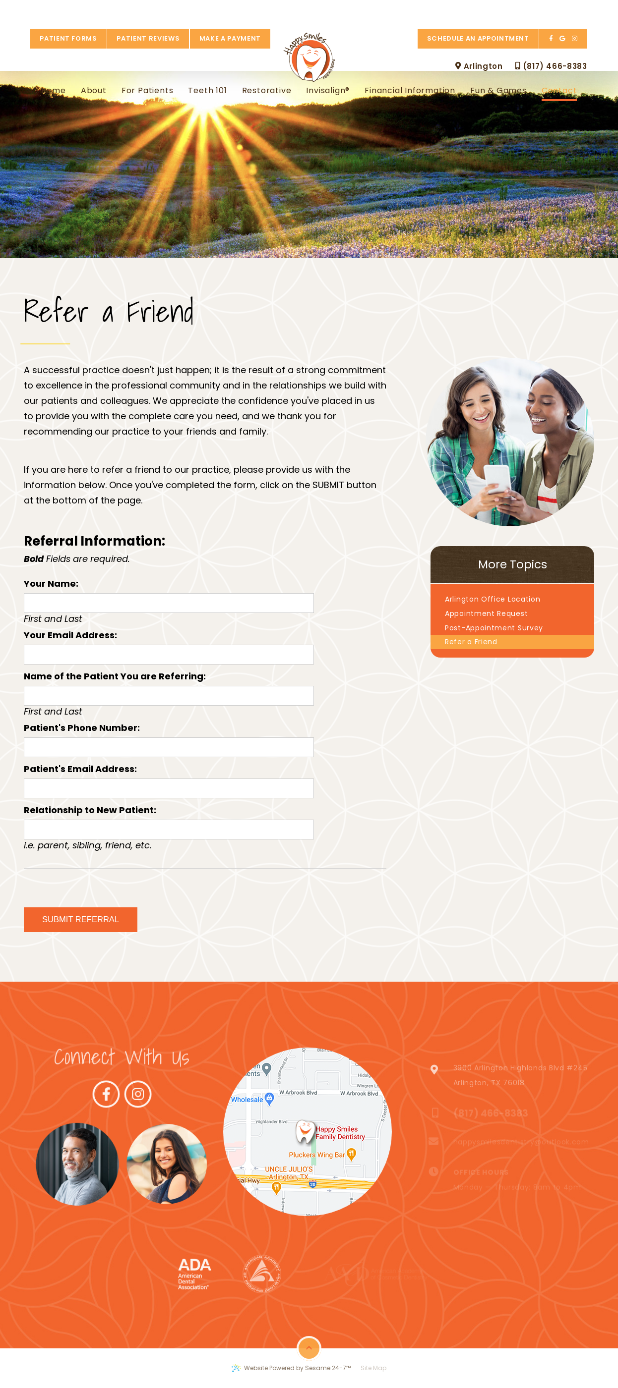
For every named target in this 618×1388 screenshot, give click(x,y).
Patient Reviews (141, 9)
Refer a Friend (471, 642)
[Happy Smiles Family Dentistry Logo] (309, 29)
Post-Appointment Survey (494, 628)
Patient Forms (61, 9)
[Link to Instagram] (122, 1164)
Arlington (486, 37)
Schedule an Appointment (485, 9)
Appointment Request (486, 613)
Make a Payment (223, 9)
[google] (569, 9)
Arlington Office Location (493, 599)
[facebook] (558, 9)
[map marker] (306, 1132)
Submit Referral (80, 919)
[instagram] (581, 9)
